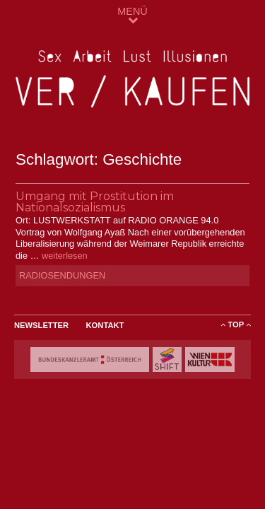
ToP (235, 324)
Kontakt (105, 325)
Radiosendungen (62, 275)
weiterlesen (65, 255)
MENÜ (132, 15)
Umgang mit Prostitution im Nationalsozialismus (95, 201)
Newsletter (41, 325)
